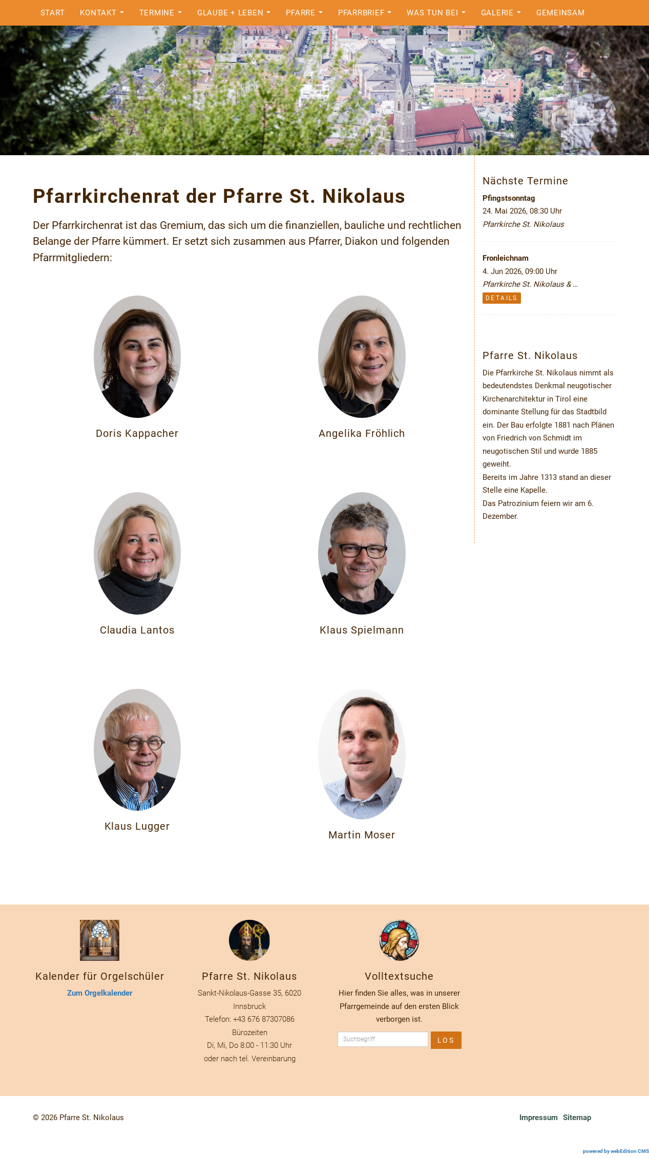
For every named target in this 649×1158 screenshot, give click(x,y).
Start (52, 12)
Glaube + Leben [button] (236, 15)
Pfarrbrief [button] (367, 15)
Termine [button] (163, 15)
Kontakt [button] (104, 15)
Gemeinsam (560, 12)
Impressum (538, 1117)
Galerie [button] (504, 15)
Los (446, 1040)
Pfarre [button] (307, 15)
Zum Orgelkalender (99, 993)
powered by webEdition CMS (616, 1151)
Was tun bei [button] (439, 15)
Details (502, 298)
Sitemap (577, 1117)
